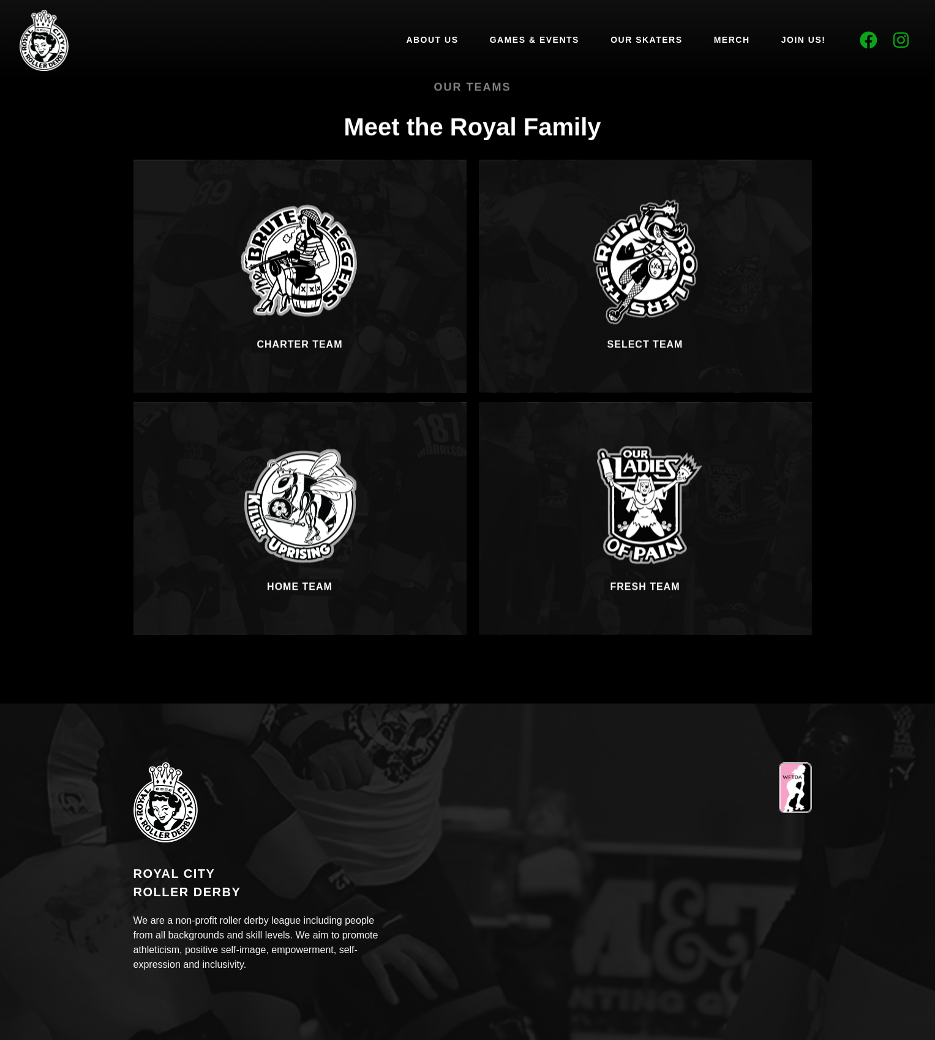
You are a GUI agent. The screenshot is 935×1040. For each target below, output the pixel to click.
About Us (432, 40)
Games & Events (534, 40)
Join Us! (803, 40)
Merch (732, 40)
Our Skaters (646, 40)
